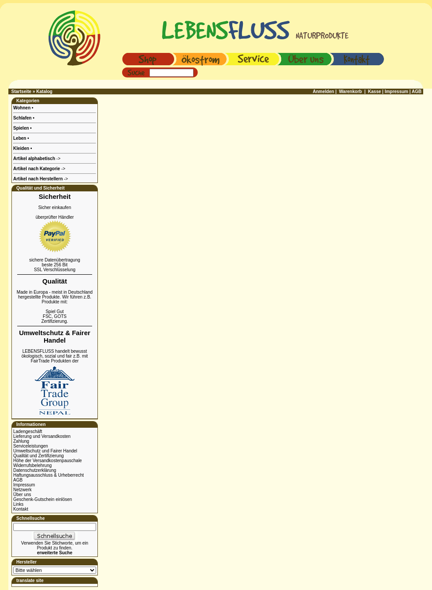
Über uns (22, 494)
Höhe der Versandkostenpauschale (47, 460)
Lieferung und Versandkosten (42, 436)
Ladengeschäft (27, 431)
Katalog (44, 91)
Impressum (24, 484)
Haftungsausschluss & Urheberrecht (48, 475)
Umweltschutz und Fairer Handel (45, 450)
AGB (17, 480)
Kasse (374, 91)
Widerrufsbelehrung (32, 465)
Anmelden (323, 91)
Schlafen (23, 118)
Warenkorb (350, 91)
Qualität (54, 281)
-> (40, 178)
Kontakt (20, 509)
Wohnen (22, 107)
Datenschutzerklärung (34, 470)
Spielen (21, 128)
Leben (20, 138)
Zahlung (21, 441)
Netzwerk (22, 489)
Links (18, 504)
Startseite (21, 91)
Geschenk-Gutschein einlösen (42, 499)
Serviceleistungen (30, 446)
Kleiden (21, 148)
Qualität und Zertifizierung (38, 455)
